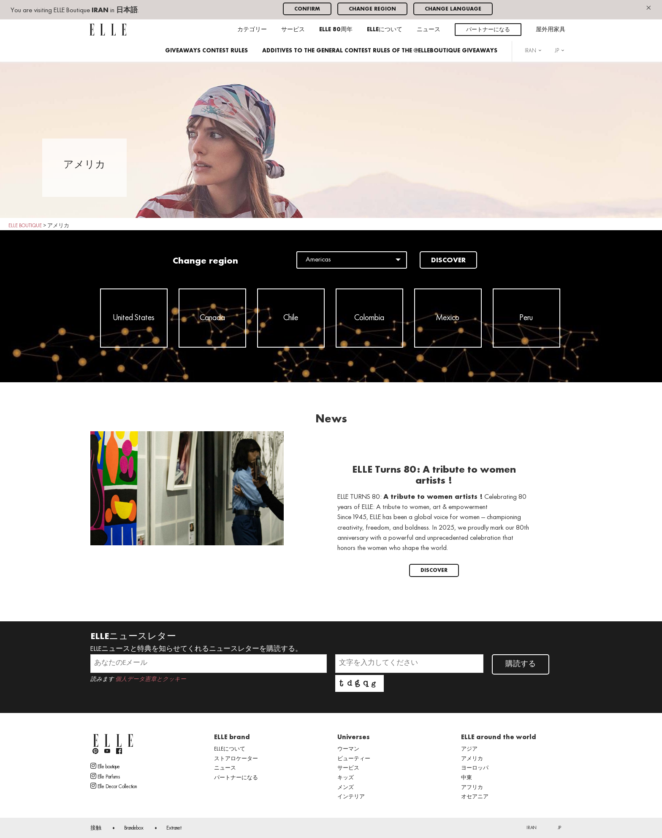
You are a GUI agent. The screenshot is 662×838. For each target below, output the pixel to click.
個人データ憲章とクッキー (150, 679)
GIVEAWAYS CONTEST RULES (206, 51)
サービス (293, 30)
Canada (212, 318)
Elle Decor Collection (113, 786)
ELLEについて (384, 30)
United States (134, 318)
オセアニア (474, 797)
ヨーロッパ (474, 768)
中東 (466, 778)
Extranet (174, 828)
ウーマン (348, 749)
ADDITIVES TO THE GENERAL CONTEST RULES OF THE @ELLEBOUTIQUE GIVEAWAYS (379, 51)
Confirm (307, 9)
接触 (95, 828)
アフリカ (472, 787)
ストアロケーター (236, 759)
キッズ (345, 778)
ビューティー (353, 759)
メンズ (345, 787)
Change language (453, 9)
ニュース (428, 30)
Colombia (369, 318)
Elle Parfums (105, 776)
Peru (526, 318)
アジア (469, 749)
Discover (448, 260)
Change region (372, 9)
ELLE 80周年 (336, 30)
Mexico (447, 318)
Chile (290, 318)
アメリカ (472, 759)
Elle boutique (105, 766)
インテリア (351, 797)
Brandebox (134, 828)
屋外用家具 (550, 30)
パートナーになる (488, 30)
